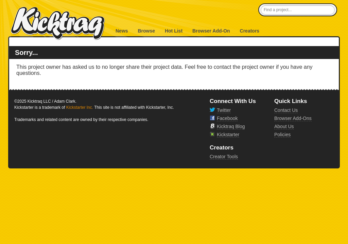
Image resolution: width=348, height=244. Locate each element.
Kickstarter (228, 134)
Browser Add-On (211, 31)
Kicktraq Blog (231, 126)
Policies (282, 134)
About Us (284, 126)
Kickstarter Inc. (79, 107)
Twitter (224, 110)
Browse (146, 31)
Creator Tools (224, 156)
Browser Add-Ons (293, 118)
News (122, 31)
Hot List (173, 31)
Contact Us (286, 110)
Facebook (227, 118)
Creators (250, 31)
